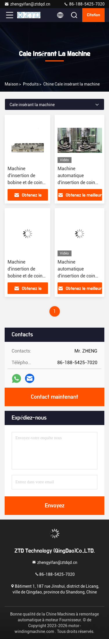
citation (93, 15)
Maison (11, 84)
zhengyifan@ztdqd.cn (27, 4)
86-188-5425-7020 (84, 4)
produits (31, 84)
